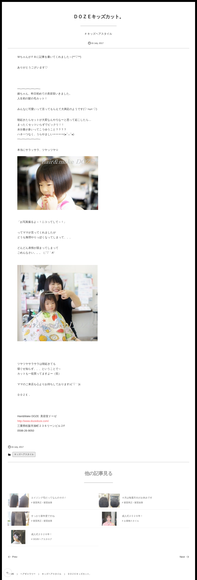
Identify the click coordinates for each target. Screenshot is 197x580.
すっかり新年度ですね (43, 516)
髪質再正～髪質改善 (42, 504)
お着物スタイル (131, 522)
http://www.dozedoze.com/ (33, 420)
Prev (12, 556)
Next (184, 556)
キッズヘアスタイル (99, 33)
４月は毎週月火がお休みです (137, 498)
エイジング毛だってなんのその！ (49, 498)
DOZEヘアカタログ (42, 540)
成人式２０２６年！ (132, 516)
